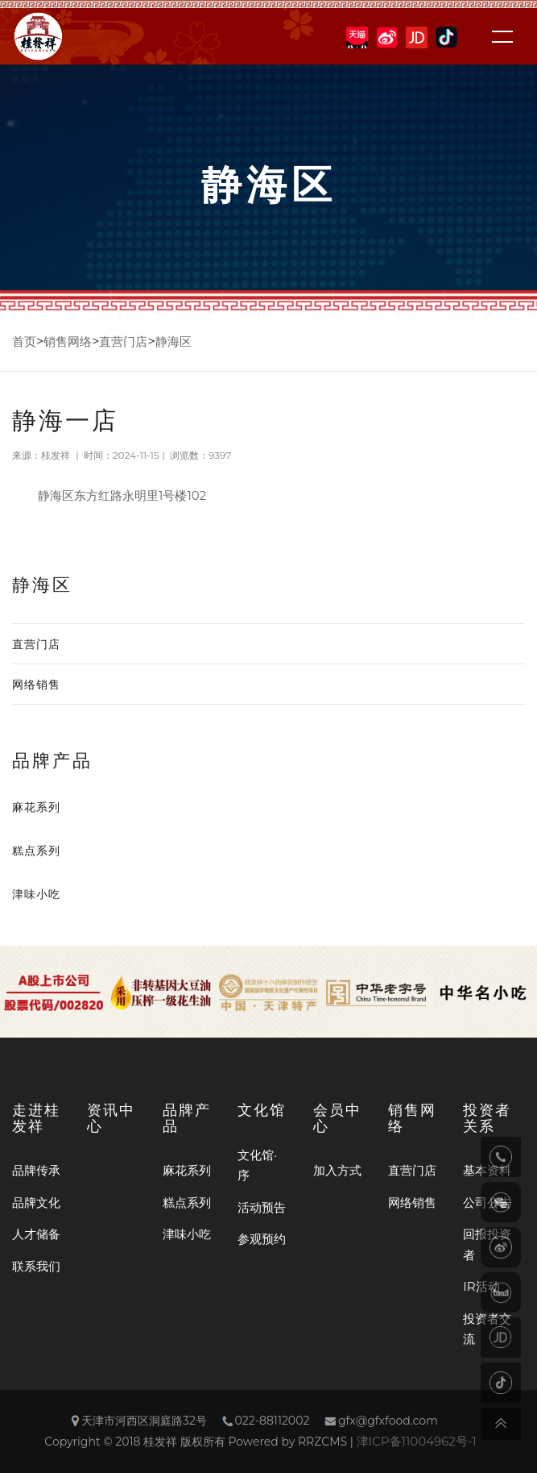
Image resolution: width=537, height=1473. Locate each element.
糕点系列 (36, 851)
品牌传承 (36, 1170)
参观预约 (262, 1238)
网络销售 (36, 684)
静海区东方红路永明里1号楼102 (122, 495)
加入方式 (337, 1170)
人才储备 (36, 1234)
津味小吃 (36, 894)
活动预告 (262, 1207)
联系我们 (36, 1266)
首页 (24, 341)
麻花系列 (36, 807)
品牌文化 (36, 1202)
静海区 (173, 341)
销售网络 (67, 341)
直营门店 (123, 341)
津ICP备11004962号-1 (417, 1441)
